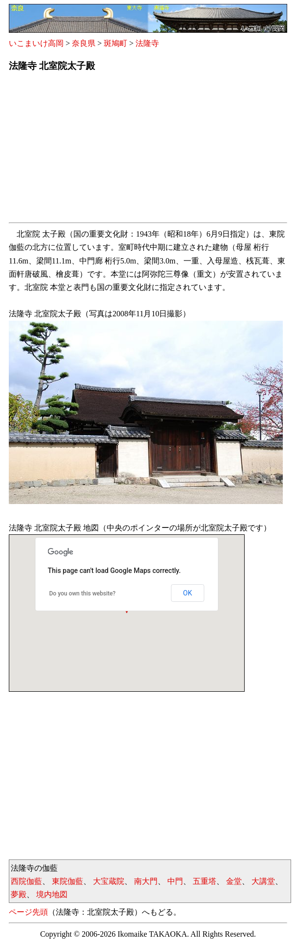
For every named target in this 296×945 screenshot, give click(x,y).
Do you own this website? (82, 593)
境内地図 (52, 894)
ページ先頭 (28, 912)
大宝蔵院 (108, 881)
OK (187, 593)
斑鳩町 (115, 43)
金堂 (234, 881)
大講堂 (263, 881)
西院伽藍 (26, 881)
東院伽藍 (67, 881)
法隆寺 (147, 43)
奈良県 (83, 43)
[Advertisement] (148, 150)
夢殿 (18, 894)
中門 (175, 881)
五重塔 (204, 881)
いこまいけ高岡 (36, 43)
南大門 (146, 881)
